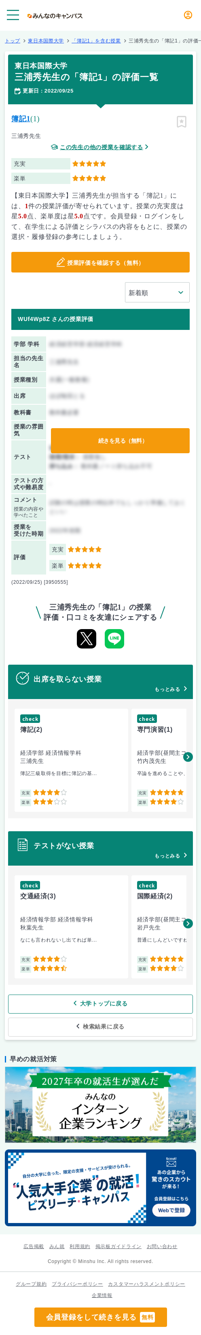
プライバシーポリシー (77, 1284)
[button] (188, 757)
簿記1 (20, 119)
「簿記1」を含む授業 (96, 41)
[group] (71, 760)
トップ (12, 41)
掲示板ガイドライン (118, 1246)
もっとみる (167, 689)
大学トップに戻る (104, 1003)
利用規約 (80, 1246)
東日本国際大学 (46, 41)
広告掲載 (33, 1246)
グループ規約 (31, 1284)
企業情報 (102, 1295)
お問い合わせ (162, 1246)
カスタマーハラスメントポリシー (146, 1284)
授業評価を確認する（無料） (105, 263)
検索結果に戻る (104, 1026)
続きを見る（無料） (123, 440)
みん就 (57, 1246)
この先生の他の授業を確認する (101, 147)
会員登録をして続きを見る (100, 1317)
